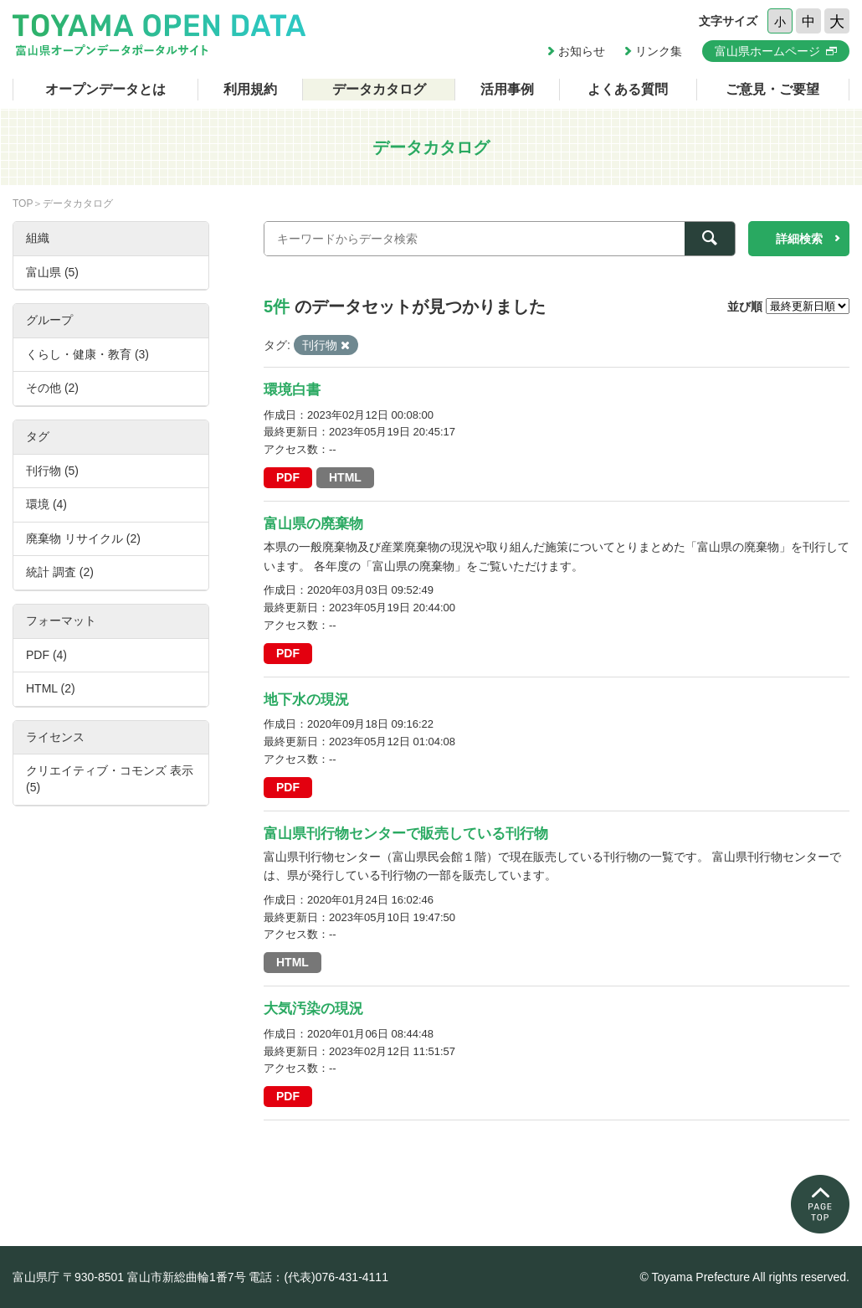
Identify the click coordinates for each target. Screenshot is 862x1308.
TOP (23, 203)
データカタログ (379, 89)
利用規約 (250, 89)
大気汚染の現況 (313, 1009)
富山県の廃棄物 (313, 524)
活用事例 (507, 89)
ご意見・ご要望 (772, 89)
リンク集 (658, 51)
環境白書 (292, 390)
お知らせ (581, 51)
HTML (345, 477)
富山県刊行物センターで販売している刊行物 (406, 834)
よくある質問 (627, 89)
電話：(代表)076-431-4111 (318, 1277)
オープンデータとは (105, 89)
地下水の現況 (306, 700)
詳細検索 (799, 238)
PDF (288, 477)
